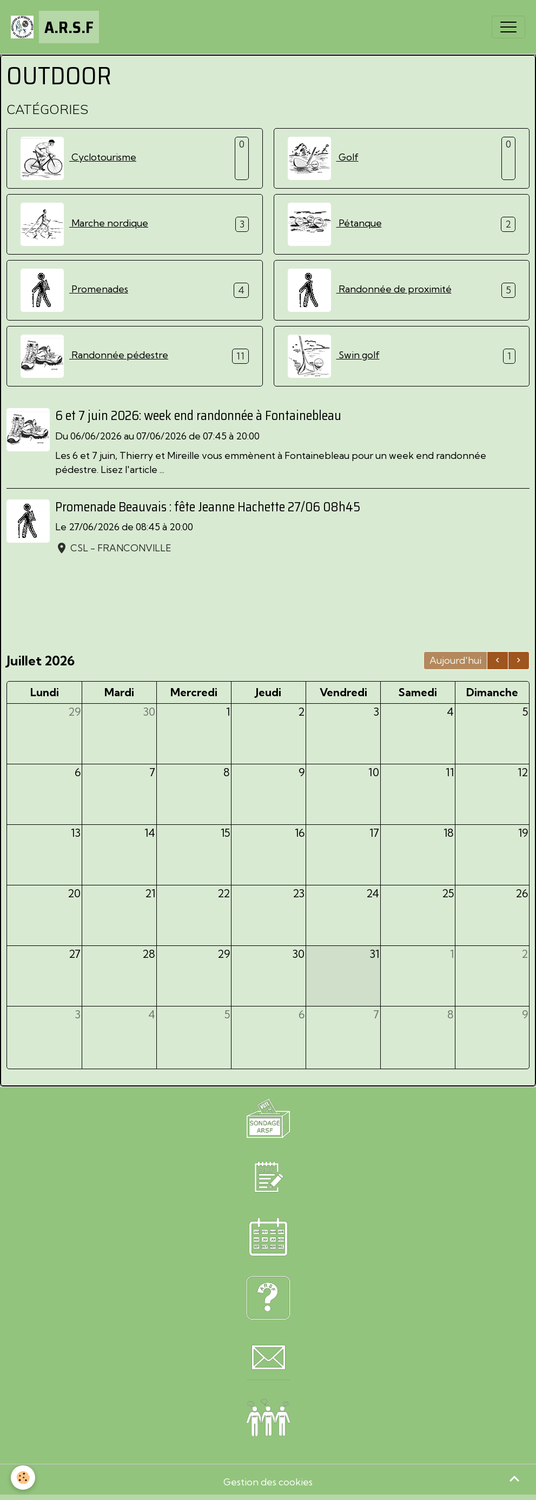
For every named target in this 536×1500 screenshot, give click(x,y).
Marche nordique (84, 224)
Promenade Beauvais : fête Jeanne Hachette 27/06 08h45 (207, 507)
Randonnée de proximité (370, 290)
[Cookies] (23, 1477)
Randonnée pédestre (94, 356)
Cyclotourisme (78, 158)
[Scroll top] (514, 1478)
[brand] (55, 27)
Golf (323, 158)
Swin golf (334, 356)
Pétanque (335, 224)
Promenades (74, 290)
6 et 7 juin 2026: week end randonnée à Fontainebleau (198, 415)
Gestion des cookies (268, 1482)
